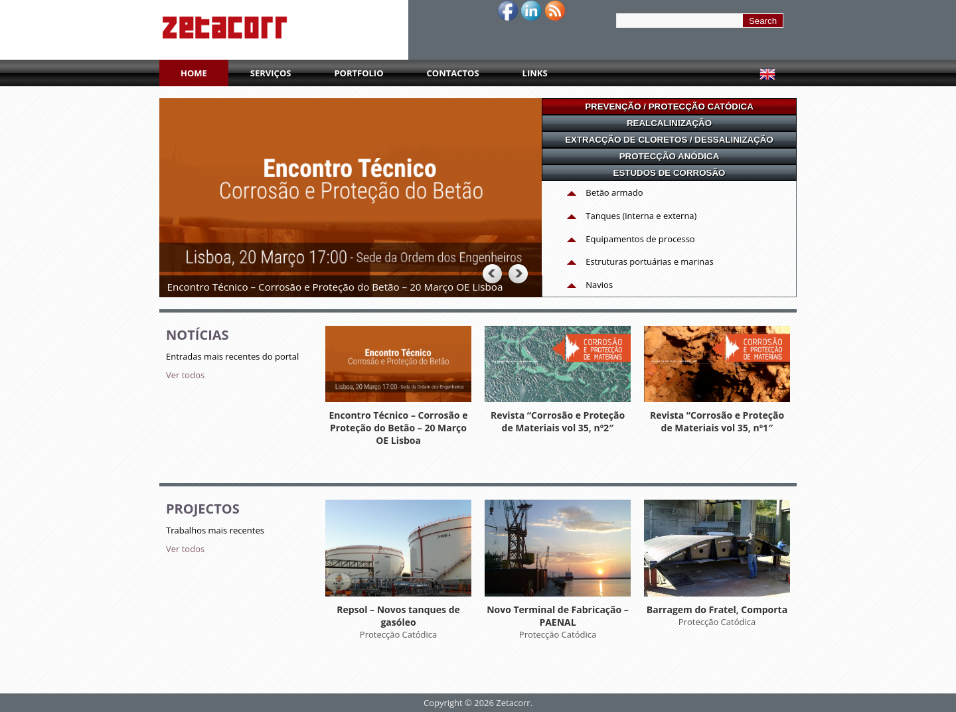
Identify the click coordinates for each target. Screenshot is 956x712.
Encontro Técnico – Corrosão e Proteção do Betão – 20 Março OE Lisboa (398, 428)
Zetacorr (513, 703)
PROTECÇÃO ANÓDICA (669, 156)
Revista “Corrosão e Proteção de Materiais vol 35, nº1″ (717, 421)
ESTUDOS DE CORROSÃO (669, 173)
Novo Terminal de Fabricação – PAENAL (558, 615)
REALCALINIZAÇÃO (669, 123)
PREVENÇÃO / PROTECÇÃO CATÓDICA (669, 106)
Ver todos (185, 375)
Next (517, 273)
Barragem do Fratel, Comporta (717, 609)
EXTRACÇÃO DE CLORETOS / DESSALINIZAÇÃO (669, 140)
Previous (491, 273)
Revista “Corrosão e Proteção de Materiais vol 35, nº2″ (558, 421)
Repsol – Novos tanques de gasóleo (398, 615)
